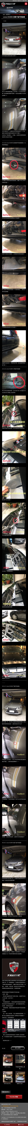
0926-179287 (9, 1109)
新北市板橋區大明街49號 (10, 1107)
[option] (14, 10)
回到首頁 (15, 0)
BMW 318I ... (20, 1083)
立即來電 (7, 1124)
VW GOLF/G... (8, 1083)
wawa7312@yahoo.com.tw (11, 1111)
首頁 (4, 14)
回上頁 (3, 1048)
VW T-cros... (7, 1066)
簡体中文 (20, 0)
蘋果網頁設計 (5, 1118)
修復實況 (8, 14)
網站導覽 (25, 0)
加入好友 (21, 1124)
